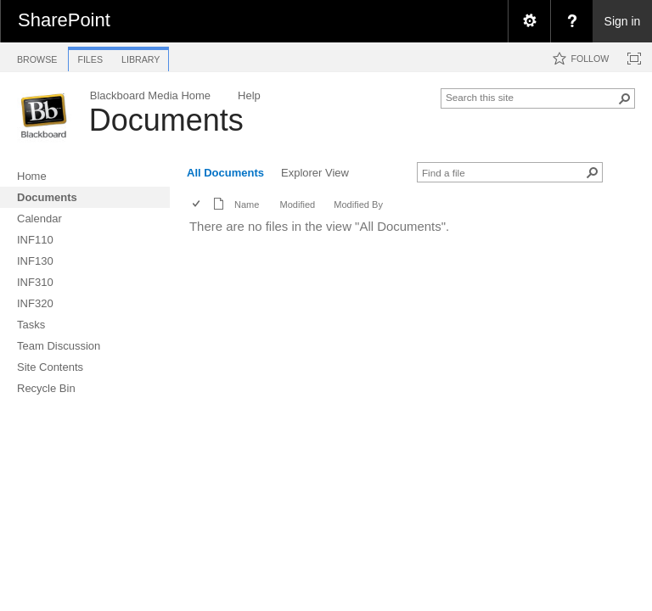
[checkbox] (197, 205)
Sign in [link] (622, 21)
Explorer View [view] (315, 172)
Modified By (358, 204)
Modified (297, 204)
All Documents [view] (225, 172)
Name (246, 204)
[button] (624, 98)
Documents (166, 120)
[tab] (37, 56)
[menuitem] (529, 21)
